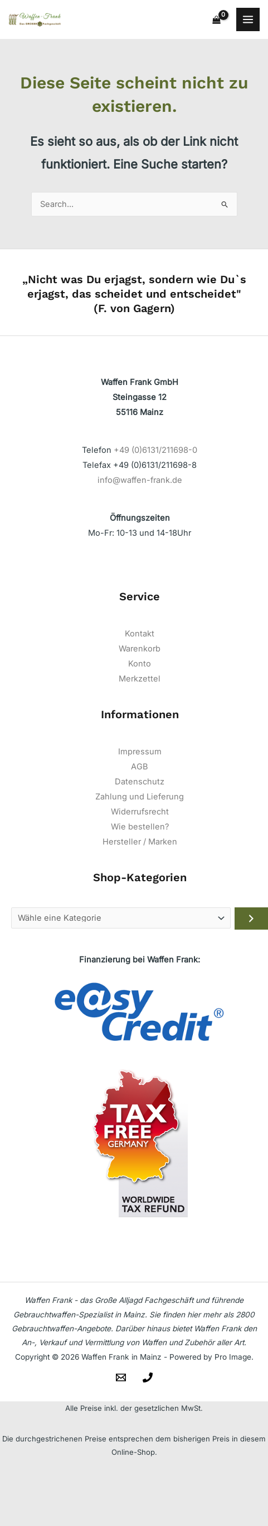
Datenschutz (139, 782)
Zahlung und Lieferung (139, 797)
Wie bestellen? (140, 827)
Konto (139, 664)
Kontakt (139, 634)
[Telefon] (148, 1377)
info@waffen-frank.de (140, 480)
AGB (139, 767)
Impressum (140, 752)
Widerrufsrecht (140, 812)
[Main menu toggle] (248, 19)
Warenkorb (139, 649)
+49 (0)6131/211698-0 (155, 450)
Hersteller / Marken (140, 842)
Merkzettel (139, 679)
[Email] (121, 1377)
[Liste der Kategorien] (121, 918)
